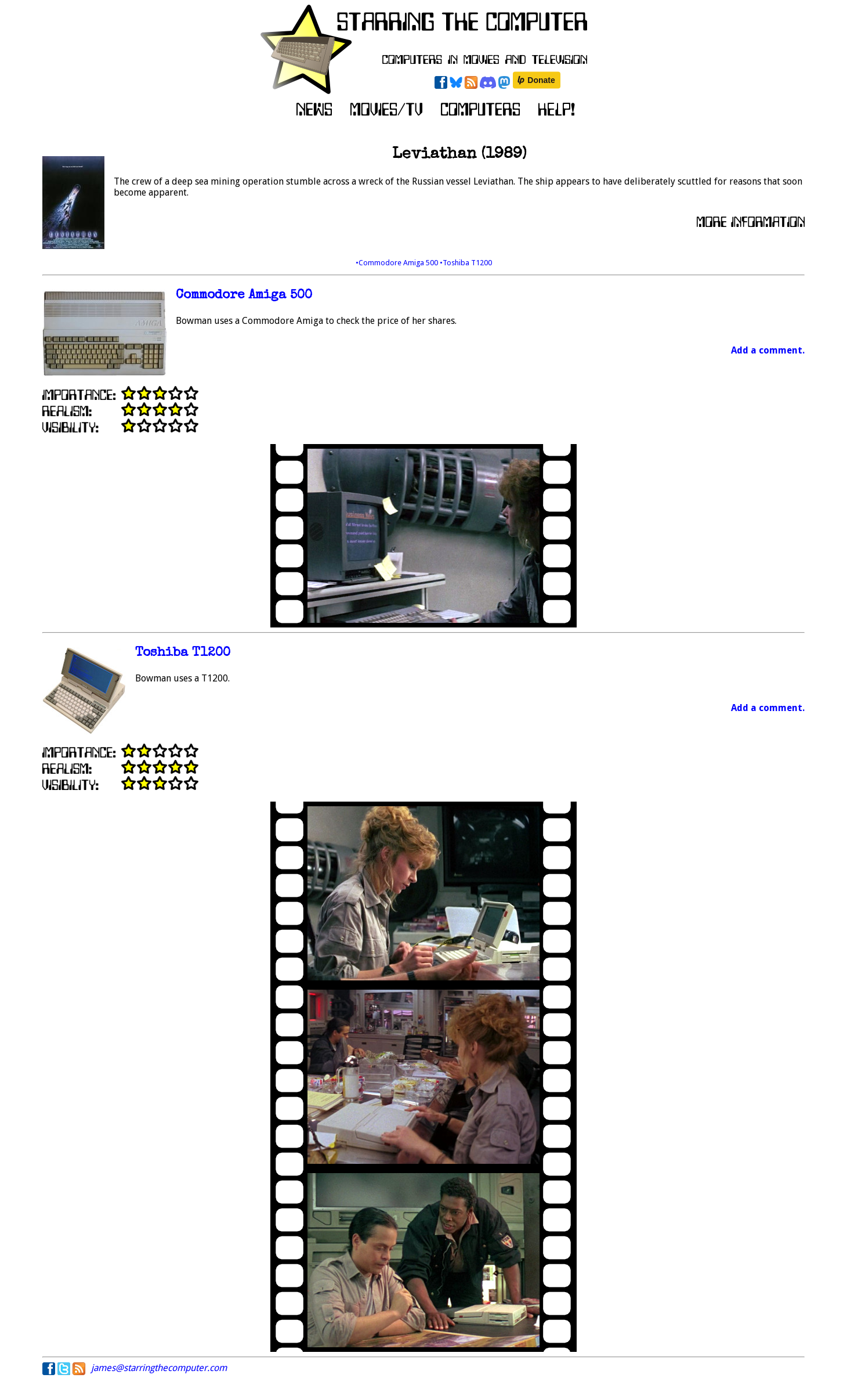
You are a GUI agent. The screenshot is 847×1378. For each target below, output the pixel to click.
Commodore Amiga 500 (244, 295)
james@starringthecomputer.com (159, 1367)
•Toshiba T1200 (466, 262)
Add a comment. (768, 350)
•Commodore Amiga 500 (398, 262)
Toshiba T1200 (182, 653)
